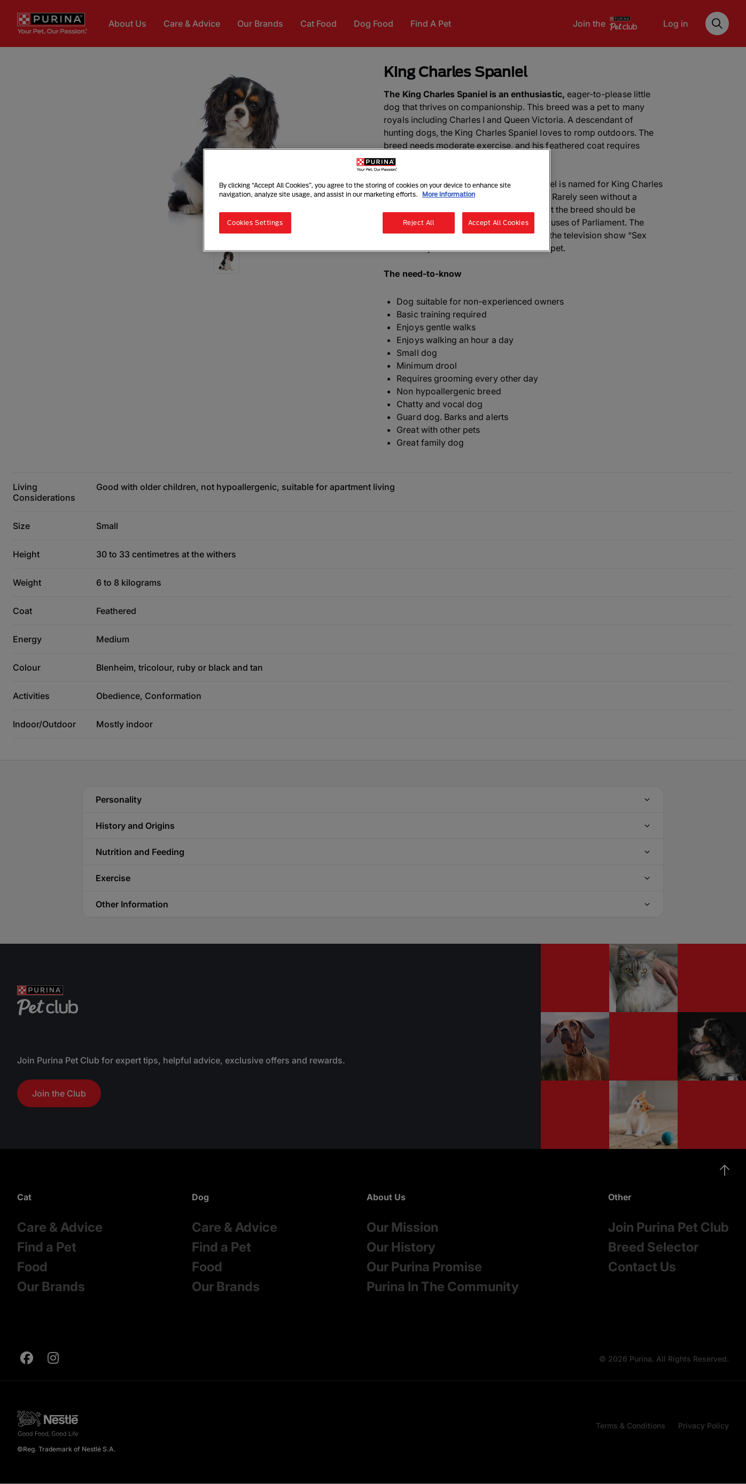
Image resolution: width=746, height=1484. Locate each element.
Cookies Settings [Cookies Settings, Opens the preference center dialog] (255, 222)
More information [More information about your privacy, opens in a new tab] (448, 194)
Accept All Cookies (498, 222)
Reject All (418, 222)
